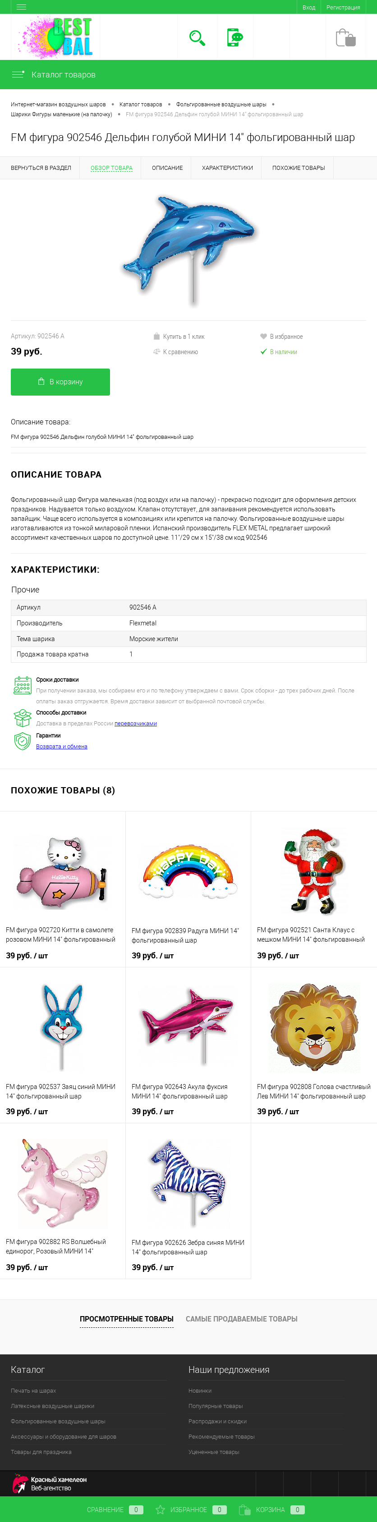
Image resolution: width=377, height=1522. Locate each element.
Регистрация (343, 7)
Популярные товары (215, 1404)
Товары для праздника (41, 1450)
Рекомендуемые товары (221, 1435)
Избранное (191, 1509)
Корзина (272, 1509)
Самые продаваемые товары (242, 1317)
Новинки (199, 1389)
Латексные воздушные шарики (52, 1404)
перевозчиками (136, 722)
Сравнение (107, 1509)
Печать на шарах (33, 1389)
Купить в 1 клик (179, 336)
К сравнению (175, 351)
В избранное (281, 336)
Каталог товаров (53, 74)
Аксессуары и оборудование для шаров (63, 1435)
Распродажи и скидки (217, 1420)
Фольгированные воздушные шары (58, 1420)
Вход (309, 7)
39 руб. (26, 351)
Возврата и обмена (61, 745)
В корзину (60, 382)
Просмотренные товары (127, 1317)
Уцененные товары (213, 1450)
